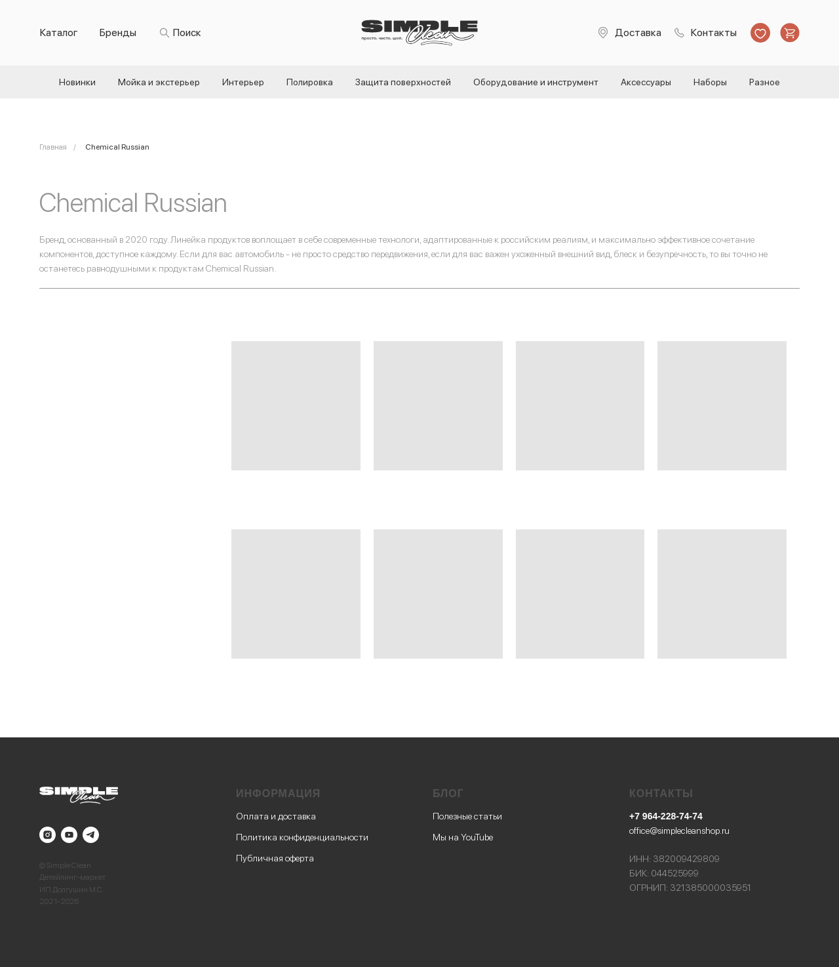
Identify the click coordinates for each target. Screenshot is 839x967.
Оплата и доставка (276, 816)
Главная (53, 147)
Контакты (714, 32)
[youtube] (69, 835)
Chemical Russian (117, 147)
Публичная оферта (275, 858)
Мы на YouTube (463, 837)
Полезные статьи (467, 816)
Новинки (77, 82)
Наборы (710, 82)
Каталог (59, 32)
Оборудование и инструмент (535, 82)
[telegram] (91, 835)
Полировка (309, 82)
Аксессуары (646, 82)
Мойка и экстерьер (159, 82)
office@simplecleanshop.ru (679, 830)
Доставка (638, 32)
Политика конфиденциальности (302, 837)
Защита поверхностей (403, 82)
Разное (764, 82)
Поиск (187, 32)
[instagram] (47, 835)
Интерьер (243, 82)
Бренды (118, 32)
